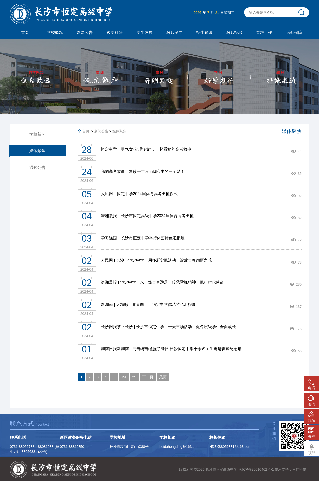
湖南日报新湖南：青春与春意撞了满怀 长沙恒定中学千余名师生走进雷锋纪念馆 (171, 349)
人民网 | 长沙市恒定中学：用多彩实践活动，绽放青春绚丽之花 (156, 260)
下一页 (147, 377)
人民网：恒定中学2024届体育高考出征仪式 (139, 194)
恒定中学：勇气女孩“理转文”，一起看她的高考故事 (146, 149)
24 (124, 377)
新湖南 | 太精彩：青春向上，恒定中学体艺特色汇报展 (148, 304)
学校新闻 (37, 134)
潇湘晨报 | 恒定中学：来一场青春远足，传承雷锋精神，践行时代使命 (162, 282)
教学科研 (115, 32)
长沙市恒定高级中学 (221, 469)
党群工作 (264, 32)
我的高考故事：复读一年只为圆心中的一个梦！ (143, 171)
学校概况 (55, 32)
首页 (25, 32)
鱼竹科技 (299, 469)
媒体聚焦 (37, 151)
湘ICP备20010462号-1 (256, 469)
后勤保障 (294, 32)
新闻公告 (85, 32)
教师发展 (174, 32)
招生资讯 (204, 32)
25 (134, 377)
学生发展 (145, 32)
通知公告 (37, 167)
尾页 (163, 377)
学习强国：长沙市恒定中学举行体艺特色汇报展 (143, 238)
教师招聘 (234, 32)
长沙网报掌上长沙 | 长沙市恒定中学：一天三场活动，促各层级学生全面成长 (168, 327)
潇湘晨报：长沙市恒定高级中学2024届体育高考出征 (147, 216)
